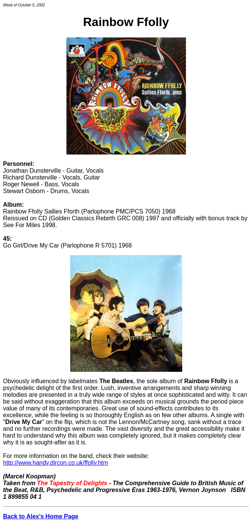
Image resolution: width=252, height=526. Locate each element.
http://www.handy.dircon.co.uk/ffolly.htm (55, 462)
